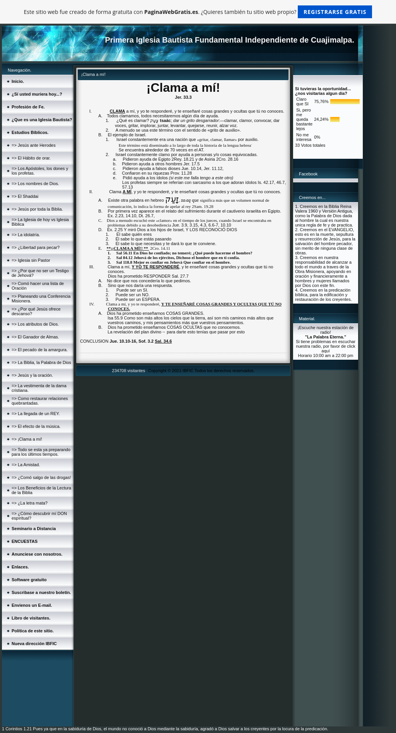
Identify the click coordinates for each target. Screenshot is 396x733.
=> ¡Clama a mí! (27, 439)
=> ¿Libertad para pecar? (36, 247)
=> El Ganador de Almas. (35, 337)
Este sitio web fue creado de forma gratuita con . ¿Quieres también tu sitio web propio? (198, 11)
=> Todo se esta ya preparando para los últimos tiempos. (41, 452)
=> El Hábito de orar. (31, 158)
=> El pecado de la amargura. (40, 349)
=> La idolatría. (26, 234)
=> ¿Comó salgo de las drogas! (41, 477)
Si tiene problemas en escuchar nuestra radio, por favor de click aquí (325, 346)
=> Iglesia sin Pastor (31, 260)
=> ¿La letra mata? (30, 503)
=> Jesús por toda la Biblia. (37, 209)
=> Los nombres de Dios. (35, 183)
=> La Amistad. (26, 464)
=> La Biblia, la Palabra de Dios (41, 362)
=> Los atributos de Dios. (35, 324)
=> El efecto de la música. (36, 426)
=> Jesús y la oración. (32, 375)
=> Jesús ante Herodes (34, 145)
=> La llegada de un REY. (36, 413)
